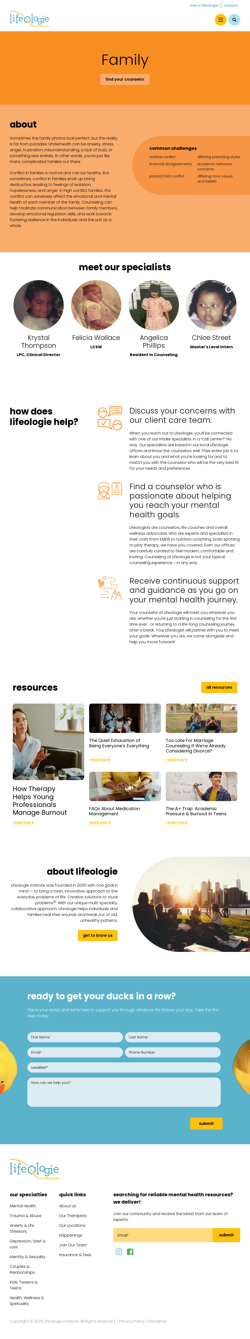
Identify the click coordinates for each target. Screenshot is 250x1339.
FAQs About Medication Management (114, 811)
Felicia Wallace (96, 337)
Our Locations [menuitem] (72, 1225)
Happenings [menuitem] (70, 1235)
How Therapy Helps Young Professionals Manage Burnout (40, 800)
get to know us (98, 935)
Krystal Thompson (38, 341)
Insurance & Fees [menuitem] (75, 1255)
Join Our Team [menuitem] (73, 1245)
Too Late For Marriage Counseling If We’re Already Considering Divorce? (196, 745)
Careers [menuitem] (231, 5)
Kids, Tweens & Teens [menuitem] (24, 1285)
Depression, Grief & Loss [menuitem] (28, 1244)
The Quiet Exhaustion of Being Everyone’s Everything (119, 743)
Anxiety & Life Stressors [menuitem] (22, 1228)
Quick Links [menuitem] (72, 1194)
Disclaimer (157, 1321)
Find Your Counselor (125, 79)
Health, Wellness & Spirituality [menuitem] (27, 1300)
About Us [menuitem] (67, 1206)
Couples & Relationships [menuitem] (22, 1269)
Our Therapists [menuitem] (73, 1216)
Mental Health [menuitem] (23, 1206)
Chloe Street (211, 337)
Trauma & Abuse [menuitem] (26, 1216)
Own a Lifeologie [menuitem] (204, 5)
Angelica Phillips (154, 341)
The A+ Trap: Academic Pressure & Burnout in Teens (196, 811)
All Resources (219, 687)
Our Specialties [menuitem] (28, 1194)
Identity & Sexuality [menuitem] (27, 1257)
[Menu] (220, 20)
